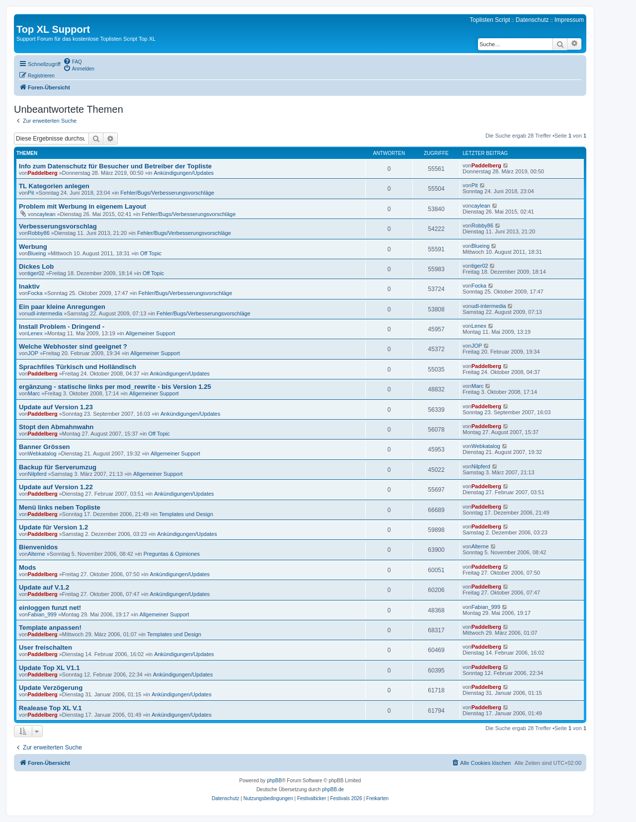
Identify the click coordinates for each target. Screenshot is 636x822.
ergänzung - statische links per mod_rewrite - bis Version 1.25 (115, 386)
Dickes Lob (36, 266)
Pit (31, 193)
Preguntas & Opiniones (172, 554)
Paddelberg (43, 173)
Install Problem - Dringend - (61, 326)
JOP (33, 353)
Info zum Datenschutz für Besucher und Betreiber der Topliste (115, 166)
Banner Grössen (44, 446)
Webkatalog (42, 453)
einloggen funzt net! (50, 607)
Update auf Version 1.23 (56, 407)
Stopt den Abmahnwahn (56, 427)
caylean (46, 214)
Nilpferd (37, 474)
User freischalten (45, 647)
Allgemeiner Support (150, 333)
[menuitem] (72, 61)
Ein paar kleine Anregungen (62, 306)
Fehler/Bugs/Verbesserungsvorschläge (167, 193)
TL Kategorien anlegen (54, 186)
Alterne (36, 554)
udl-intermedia (45, 313)
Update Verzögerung (50, 687)
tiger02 (36, 273)
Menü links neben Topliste (59, 507)
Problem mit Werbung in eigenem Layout (82, 206)
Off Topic (150, 253)
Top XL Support (53, 29)
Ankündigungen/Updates (184, 173)
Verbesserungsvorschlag (58, 226)
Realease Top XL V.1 (50, 708)
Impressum (569, 19)
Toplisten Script (490, 19)
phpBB (274, 780)
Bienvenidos (38, 547)
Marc (34, 393)
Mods (27, 567)
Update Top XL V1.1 (49, 668)
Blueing (37, 253)
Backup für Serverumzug (57, 467)
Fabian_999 (42, 614)
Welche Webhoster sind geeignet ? (73, 346)
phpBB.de (333, 789)
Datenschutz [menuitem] (532, 19)
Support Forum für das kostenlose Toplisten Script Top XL (86, 39)
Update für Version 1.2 (53, 527)
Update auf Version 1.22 (56, 487)
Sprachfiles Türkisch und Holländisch (77, 367)
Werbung (33, 246)
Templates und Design (186, 514)
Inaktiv (29, 286)
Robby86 (39, 233)
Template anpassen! (50, 627)
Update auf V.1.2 (44, 587)
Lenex (35, 333)
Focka (35, 293)
